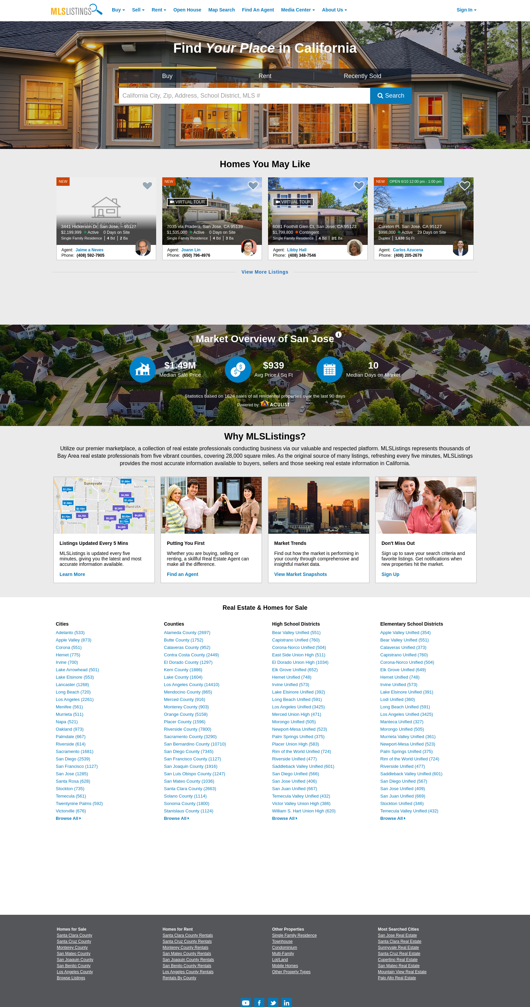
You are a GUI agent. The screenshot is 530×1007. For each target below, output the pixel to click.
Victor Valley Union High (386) (301, 803)
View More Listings (264, 272)
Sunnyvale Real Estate (398, 947)
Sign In (465, 9)
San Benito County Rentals (187, 965)
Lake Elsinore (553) (75, 677)
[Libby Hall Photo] (354, 245)
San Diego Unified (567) (403, 781)
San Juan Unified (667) (294, 788)
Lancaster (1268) (72, 684)
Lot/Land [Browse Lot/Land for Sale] (280, 959)
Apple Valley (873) (73, 640)
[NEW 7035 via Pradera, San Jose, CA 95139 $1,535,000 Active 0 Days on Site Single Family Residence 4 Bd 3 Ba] (212, 211)
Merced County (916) (184, 699)
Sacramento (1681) (74, 751)
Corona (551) (69, 647)
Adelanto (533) (70, 632)
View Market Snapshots (300, 574)
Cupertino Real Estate (397, 959)
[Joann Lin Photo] (248, 245)
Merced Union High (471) (296, 714)
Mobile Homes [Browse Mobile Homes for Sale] (285, 965)
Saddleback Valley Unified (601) (303, 766)
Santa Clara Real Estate (399, 941)
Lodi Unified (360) (397, 699)
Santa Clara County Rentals (188, 935)
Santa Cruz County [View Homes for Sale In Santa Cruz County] (74, 941)
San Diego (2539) (73, 758)
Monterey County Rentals (185, 947)
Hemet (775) (68, 654)
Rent (157, 9)
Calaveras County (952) (187, 647)
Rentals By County (179, 978)
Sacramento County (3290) (190, 736)
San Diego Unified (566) (295, 773)
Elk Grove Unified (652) (295, 669)
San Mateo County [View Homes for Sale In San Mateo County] (73, 953)
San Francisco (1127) (77, 766)
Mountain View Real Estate (402, 972)
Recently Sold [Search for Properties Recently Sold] (362, 76)
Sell (136, 9)
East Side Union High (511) (299, 654)
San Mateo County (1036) (189, 781)
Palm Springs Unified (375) (298, 736)
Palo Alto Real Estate (397, 978)
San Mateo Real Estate (398, 965)
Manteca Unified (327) (402, 721)
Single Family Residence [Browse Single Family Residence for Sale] (294, 935)
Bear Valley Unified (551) (296, 632)
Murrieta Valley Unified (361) (408, 736)
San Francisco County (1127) (192, 758)
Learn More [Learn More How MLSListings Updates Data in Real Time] (72, 574)
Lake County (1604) (183, 677)
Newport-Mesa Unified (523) (299, 729)
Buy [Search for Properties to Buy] (167, 76)
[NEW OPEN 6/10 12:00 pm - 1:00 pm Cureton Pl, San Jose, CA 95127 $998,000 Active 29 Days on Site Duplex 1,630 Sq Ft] (424, 211)
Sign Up (391, 574)
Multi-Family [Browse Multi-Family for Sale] (283, 953)
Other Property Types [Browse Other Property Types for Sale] (291, 972)
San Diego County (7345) (189, 751)
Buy (116, 9)
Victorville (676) (71, 810)
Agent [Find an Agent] (258, 9)
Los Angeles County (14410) (191, 684)
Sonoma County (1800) (186, 803)
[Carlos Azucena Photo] (460, 245)
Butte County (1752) (183, 640)
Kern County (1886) (183, 669)
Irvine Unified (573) (290, 684)
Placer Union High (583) (295, 744)
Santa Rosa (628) (73, 781)
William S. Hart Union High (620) (304, 810)
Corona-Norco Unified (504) (299, 647)
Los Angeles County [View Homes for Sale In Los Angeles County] (75, 972)
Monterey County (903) (186, 706)
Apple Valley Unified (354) (405, 632)
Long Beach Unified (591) (297, 699)
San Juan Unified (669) (402, 796)
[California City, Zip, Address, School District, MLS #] (245, 95)
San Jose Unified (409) (402, 788)
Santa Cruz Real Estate (399, 953)
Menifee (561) (69, 706)
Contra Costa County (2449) (191, 654)
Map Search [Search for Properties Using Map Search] (222, 9)
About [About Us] (332, 9)
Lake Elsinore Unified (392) (298, 692)
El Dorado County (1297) (188, 662)
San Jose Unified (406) (294, 781)
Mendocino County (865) (188, 692)
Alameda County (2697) (187, 632)
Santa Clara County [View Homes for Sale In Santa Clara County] (74, 935)
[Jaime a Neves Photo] (143, 245)
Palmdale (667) (71, 736)
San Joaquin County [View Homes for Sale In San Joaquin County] (75, 959)
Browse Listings (71, 978)
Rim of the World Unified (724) (301, 751)
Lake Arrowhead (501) (77, 669)
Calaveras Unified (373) (403, 647)
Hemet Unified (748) (291, 677)
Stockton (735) (70, 788)
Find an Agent (182, 574)
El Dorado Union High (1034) (300, 662)
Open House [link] (187, 9)
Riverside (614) (71, 744)
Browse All (68, 818)
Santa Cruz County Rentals (187, 941)
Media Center (296, 9)
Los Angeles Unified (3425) (298, 706)
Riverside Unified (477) (294, 758)
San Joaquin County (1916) (190, 766)
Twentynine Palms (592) (79, 803)
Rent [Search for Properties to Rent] (265, 76)
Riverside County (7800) (187, 729)
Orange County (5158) (186, 714)
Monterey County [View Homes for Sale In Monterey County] (72, 947)
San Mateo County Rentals (187, 953)
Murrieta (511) (69, 714)
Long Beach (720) (73, 692)
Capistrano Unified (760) (296, 640)
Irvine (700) (67, 662)
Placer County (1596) (185, 721)
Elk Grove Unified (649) (403, 669)
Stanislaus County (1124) (188, 810)
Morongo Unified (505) (294, 721)
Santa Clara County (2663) (190, 788)
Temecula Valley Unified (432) (301, 796)
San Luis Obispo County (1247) (194, 773)
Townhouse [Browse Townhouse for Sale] (282, 941)
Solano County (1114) (185, 796)
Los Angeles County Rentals (188, 972)
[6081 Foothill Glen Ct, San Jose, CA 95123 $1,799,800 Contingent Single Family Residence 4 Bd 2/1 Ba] (318, 211)
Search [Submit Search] (391, 95)
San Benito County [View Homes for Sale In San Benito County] (74, 965)
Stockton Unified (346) (402, 803)
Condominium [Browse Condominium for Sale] (284, 947)
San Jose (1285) (72, 773)
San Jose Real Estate (397, 935)
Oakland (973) (69, 729)
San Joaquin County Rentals (188, 959)
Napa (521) (67, 721)
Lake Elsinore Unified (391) (406, 692)
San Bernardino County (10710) (195, 744)
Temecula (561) (71, 796)
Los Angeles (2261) (75, 699)
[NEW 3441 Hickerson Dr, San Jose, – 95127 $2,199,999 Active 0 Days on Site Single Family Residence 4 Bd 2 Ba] (106, 211)
